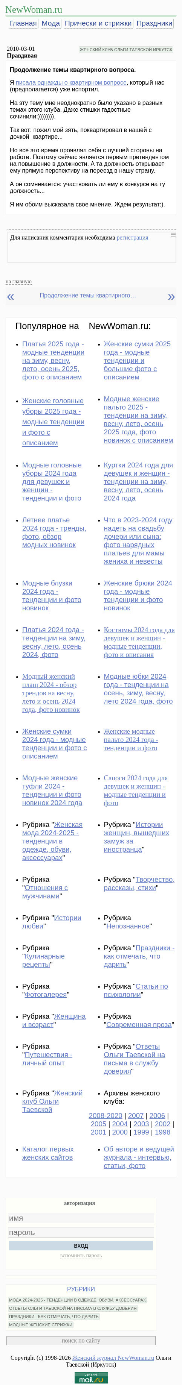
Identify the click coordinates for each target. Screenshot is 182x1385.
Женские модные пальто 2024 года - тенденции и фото (131, 739)
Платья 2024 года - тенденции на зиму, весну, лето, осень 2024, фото (54, 642)
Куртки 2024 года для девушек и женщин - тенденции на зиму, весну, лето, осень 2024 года (138, 481)
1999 (141, 1132)
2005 (99, 1124)
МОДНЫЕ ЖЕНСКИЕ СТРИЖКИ (40, 1325)
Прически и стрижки (98, 23)
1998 (163, 1132)
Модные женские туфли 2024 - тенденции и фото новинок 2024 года (52, 790)
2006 (157, 1116)
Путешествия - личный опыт (47, 1059)
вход (81, 1245)
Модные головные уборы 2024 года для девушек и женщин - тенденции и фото (52, 481)
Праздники (155, 23)
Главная (23, 23)
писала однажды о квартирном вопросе (71, 82)
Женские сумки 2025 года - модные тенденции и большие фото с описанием (137, 360)
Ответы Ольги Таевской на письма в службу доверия (134, 1058)
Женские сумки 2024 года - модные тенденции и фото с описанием (54, 743)
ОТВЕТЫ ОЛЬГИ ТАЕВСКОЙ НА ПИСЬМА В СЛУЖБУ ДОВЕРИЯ (73, 1308)
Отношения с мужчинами (45, 892)
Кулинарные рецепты (43, 960)
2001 (99, 1132)
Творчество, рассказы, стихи (139, 883)
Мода (51, 23)
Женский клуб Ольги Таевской (52, 1101)
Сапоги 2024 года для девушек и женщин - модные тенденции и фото (136, 790)
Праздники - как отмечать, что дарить (139, 956)
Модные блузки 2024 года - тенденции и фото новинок (51, 595)
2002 (163, 1124)
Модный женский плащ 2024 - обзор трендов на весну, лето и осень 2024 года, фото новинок (51, 692)
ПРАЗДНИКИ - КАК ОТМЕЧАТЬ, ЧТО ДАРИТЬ (54, 1316)
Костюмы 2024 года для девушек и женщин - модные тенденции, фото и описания (139, 642)
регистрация (132, 237)
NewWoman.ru (33, 10)
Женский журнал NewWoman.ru (113, 1358)
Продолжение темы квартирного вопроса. (89, 295)
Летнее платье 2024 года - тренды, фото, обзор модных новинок (54, 532)
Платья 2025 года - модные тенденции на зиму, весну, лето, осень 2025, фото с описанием (53, 360)
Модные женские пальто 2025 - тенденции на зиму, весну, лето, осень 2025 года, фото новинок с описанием (138, 419)
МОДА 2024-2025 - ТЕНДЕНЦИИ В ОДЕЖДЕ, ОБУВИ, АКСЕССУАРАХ (77, 1300)
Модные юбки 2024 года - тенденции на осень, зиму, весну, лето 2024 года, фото (138, 688)
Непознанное (128, 926)
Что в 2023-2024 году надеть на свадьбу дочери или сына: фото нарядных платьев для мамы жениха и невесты (138, 540)
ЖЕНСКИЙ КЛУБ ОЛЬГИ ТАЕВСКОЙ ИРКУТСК (126, 49)
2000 (120, 1132)
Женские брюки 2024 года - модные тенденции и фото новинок (138, 595)
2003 (141, 1124)
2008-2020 (105, 1116)
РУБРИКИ (81, 1289)
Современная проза (139, 1025)
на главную (19, 281)
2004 (120, 1124)
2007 (136, 1116)
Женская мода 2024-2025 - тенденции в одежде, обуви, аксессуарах (52, 841)
